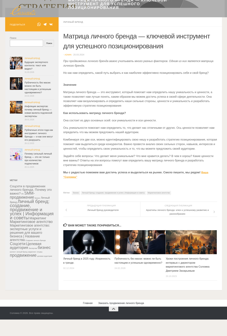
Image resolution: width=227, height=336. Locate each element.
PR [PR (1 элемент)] (22, 277)
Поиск (13, 121)
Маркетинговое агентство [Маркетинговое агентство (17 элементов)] (31, 305)
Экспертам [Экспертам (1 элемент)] (33, 332)
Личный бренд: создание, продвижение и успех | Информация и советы (113, 276)
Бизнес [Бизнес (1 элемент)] (37, 281)
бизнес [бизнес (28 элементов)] (44, 331)
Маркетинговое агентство (159, 276)
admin (67, 138)
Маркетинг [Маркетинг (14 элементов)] (38, 302)
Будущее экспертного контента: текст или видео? (36, 149)
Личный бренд (73, 105)
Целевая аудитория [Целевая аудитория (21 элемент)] (25, 329)
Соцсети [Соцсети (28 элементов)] (18, 327)
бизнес (76, 276)
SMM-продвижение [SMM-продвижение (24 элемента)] (22, 278)
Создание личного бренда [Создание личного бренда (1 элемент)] (35, 324)
